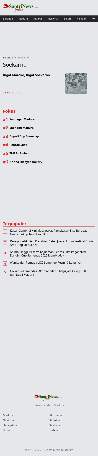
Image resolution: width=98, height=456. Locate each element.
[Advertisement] (49, 38)
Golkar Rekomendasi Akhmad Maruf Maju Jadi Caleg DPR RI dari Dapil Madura (49, 273)
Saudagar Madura (22, 119)
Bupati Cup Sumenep (24, 136)
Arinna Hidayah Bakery (25, 162)
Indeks (53, 430)
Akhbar (37, 18)
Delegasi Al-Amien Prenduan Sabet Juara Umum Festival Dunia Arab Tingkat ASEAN (51, 243)
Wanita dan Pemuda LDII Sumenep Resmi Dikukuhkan (46, 263)
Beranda (8, 18)
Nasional (53, 18)
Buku (6, 430)
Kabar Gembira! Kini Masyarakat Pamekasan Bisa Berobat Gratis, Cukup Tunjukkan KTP (48, 232)
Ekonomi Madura (21, 128)
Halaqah (82, 18)
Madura (23, 18)
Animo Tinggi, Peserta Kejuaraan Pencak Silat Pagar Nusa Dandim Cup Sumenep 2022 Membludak (48, 253)
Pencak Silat (18, 145)
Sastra (55, 425)
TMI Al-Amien (19, 153)
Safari (67, 18)
